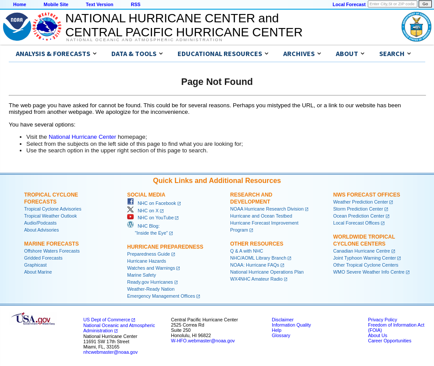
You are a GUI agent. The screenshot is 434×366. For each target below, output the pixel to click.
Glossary (281, 335)
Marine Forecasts (51, 244)
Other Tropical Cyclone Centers (365, 264)
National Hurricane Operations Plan (267, 271)
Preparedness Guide (148, 254)
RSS (135, 4)
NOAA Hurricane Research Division (267, 208)
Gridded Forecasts (43, 257)
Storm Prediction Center (358, 208)
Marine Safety (141, 275)
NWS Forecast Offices (366, 195)
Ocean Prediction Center (358, 215)
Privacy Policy (382, 319)
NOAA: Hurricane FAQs (254, 264)
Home (19, 4)
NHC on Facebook (151, 203)
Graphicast (35, 264)
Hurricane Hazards (146, 261)
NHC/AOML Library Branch (258, 257)
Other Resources (256, 244)
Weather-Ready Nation (150, 289)
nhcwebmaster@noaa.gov (110, 352)
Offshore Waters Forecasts (52, 250)
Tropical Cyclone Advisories (53, 208)
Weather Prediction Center (360, 201)
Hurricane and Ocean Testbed (261, 215)
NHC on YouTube (150, 217)
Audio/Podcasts (40, 222)
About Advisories (41, 229)
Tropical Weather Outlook (50, 215)
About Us (377, 335)
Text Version (100, 4)
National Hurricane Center (82, 137)
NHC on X (143, 210)
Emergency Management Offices (161, 296)
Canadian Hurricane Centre (361, 250)
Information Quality (291, 324)
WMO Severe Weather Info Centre (369, 271)
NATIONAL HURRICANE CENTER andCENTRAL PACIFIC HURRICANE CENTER (183, 25)
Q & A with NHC (246, 250)
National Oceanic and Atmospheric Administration (144, 40)
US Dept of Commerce (106, 319)
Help (276, 330)
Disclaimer (283, 319)
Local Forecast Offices (356, 222)
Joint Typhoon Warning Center (364, 257)
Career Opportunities (389, 340)
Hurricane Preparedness (165, 247)
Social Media (146, 195)
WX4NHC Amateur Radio (256, 279)
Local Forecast (349, 4)
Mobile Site (56, 4)
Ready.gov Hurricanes (150, 282)
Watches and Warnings (151, 268)
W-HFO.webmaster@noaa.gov (203, 340)
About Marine (38, 271)
